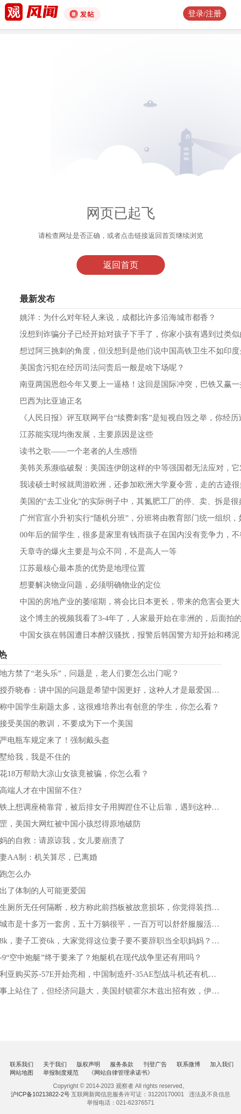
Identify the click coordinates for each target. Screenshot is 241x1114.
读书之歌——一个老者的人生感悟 (78, 451)
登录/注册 (204, 13)
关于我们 (55, 1064)
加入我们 (222, 1064)
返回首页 (120, 265)
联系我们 (21, 1064)
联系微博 (188, 1064)
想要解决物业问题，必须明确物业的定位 (90, 585)
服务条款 (122, 1064)
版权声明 (88, 1064)
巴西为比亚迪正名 (51, 401)
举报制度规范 (61, 1072)
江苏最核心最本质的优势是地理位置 (82, 568)
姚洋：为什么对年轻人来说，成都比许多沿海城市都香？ (118, 317)
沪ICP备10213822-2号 (40, 1094)
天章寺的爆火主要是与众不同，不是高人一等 (98, 551)
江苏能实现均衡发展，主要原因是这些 (86, 434)
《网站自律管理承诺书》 (120, 1072)
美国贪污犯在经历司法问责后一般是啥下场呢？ (102, 367)
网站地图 (21, 1072)
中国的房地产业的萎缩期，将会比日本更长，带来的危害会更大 (130, 601)
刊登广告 (155, 1064)
